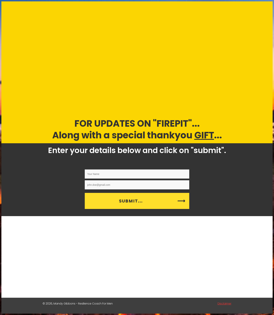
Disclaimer (224, 304)
